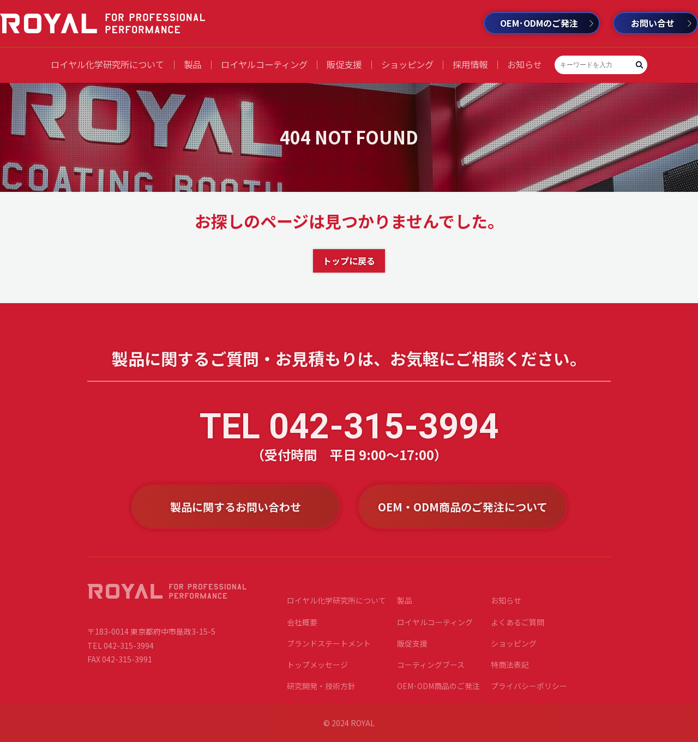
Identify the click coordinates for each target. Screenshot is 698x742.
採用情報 (470, 64)
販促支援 (344, 64)
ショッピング (407, 64)
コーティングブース (431, 668)
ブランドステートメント (329, 646)
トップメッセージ (317, 668)
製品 (192, 64)
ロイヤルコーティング (264, 64)
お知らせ (524, 64)
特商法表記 (510, 668)
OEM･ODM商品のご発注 (438, 689)
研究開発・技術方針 (321, 689)
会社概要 (302, 625)
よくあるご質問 (517, 625)
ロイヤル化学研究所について (107, 64)
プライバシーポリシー (529, 689)
